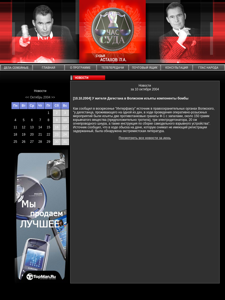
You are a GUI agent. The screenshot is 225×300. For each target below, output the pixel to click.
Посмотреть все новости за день (145, 138)
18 (15, 134)
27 (32, 142)
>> (53, 97)
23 (56, 134)
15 (48, 127)
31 (65, 142)
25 (15, 142)
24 (65, 134)
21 (40, 134)
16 (56, 127)
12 (23, 127)
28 (40, 142)
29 (48, 142)
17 (65, 127)
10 (65, 120)
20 (32, 134)
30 (56, 142)
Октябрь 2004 (40, 97)
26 (23, 142)
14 (40, 127)
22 (48, 134)
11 (15, 127)
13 (32, 127)
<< (27, 97)
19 (23, 134)
